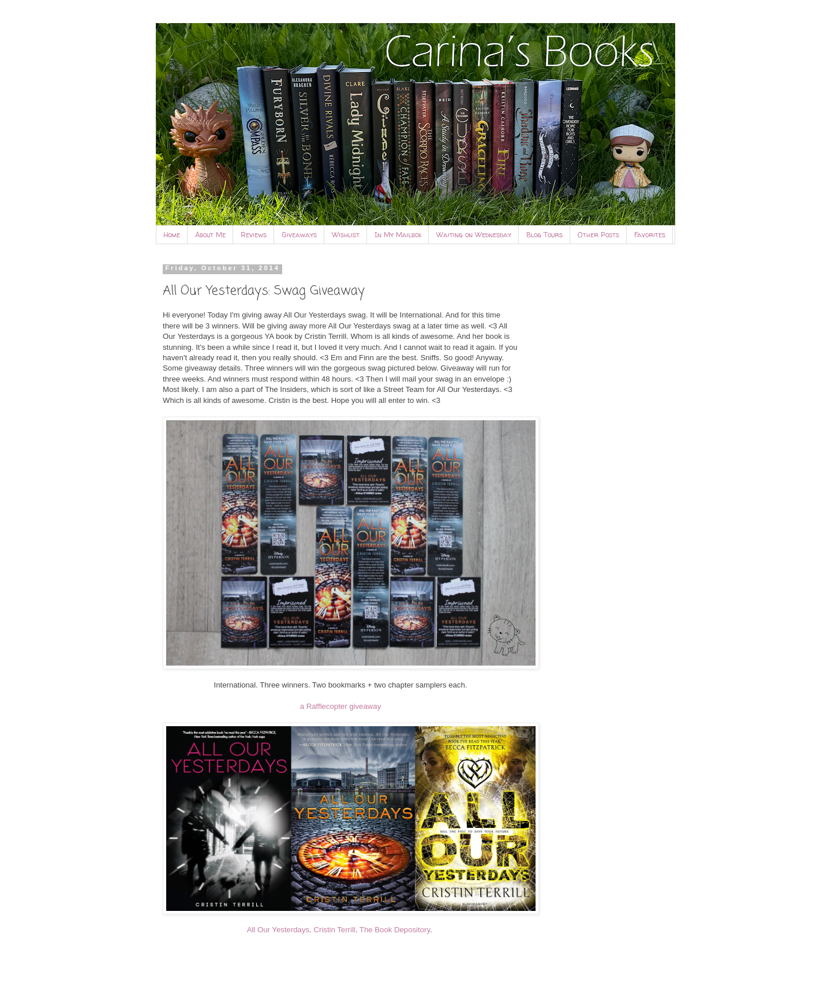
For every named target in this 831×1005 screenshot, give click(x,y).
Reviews (254, 235)
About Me (210, 235)
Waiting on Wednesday (473, 235)
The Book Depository (395, 929)
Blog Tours (544, 235)
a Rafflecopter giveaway (340, 706)
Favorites (649, 235)
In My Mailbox (398, 235)
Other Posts (598, 235)
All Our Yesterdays (278, 929)
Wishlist (346, 235)
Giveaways (299, 235)
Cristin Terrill (334, 929)
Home (171, 235)
